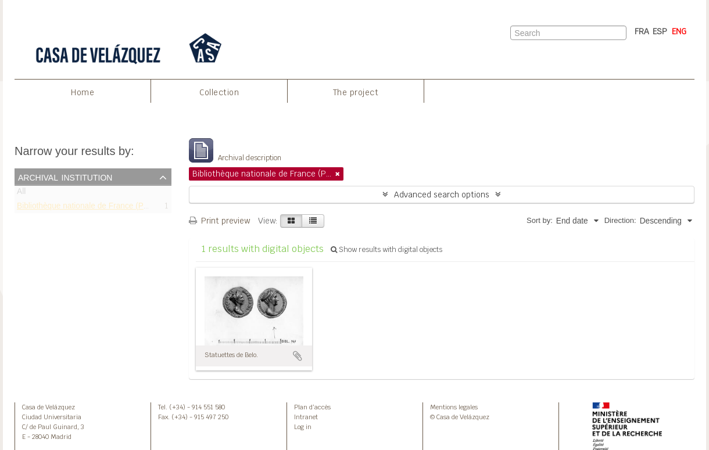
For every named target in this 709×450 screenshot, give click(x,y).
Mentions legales (454, 407)
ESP (660, 31)
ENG (679, 31)
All (21, 193)
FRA (642, 31)
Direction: (620, 220)
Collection (219, 92)
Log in (302, 427)
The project (356, 92)
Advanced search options (441, 194)
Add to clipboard (297, 356)
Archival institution (65, 176)
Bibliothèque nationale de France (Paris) (88, 208)
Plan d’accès (312, 407)
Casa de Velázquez (48, 407)
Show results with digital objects (386, 249)
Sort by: (540, 220)
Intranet (306, 417)
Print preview (219, 220)
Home (82, 92)
